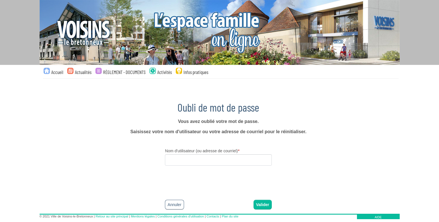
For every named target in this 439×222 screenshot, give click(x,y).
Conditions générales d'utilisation (181, 216)
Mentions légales (143, 216)
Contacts (213, 216)
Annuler (174, 204)
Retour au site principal (112, 216)
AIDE (378, 217)
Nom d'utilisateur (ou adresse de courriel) (202, 151)
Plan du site (230, 216)
